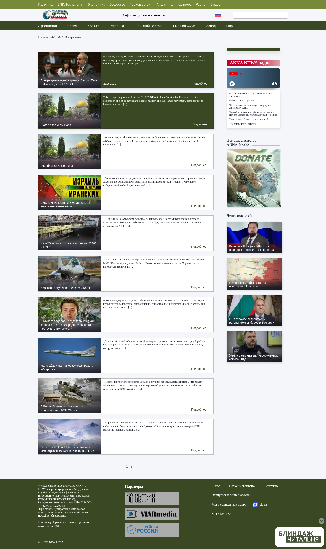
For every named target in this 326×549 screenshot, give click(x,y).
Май (60, 37)
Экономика (96, 4)
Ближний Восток (149, 26)
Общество (117, 4)
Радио (200, 4)
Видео (215, 4)
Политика (45, 4)
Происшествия (140, 4)
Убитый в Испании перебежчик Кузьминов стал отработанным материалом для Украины (253, 113)
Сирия (72, 26)
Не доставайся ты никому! (243, 124)
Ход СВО (94, 26)
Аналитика (165, 4)
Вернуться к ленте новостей (231, 495)
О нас (216, 486)
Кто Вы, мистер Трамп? (241, 100)
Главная (43, 37)
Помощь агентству (242, 486)
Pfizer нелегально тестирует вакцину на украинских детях (250, 106)
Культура (185, 4)
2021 (53, 37)
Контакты (271, 486)
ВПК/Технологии (71, 4)
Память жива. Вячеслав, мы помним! (248, 119)
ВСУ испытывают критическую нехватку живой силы (250, 94)
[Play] (232, 83)
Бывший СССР (184, 26)
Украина (117, 26)
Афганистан (47, 26)
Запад (211, 26)
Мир (229, 26)
